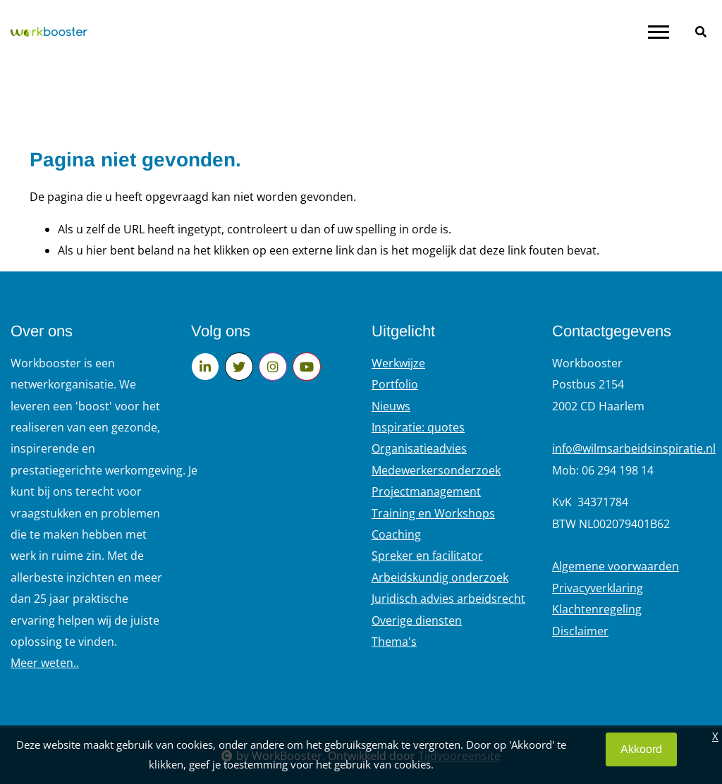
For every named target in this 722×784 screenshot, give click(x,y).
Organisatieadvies (419, 448)
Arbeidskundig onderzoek (440, 577)
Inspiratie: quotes (418, 427)
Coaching (396, 534)
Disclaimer (580, 631)
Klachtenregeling (597, 609)
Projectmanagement (426, 491)
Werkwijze (398, 363)
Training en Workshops (433, 513)
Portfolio (395, 384)
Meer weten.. (45, 662)
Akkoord (641, 749)
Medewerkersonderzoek (436, 470)
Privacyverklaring (597, 588)
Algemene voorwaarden (615, 566)
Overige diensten (417, 620)
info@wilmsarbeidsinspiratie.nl (634, 448)
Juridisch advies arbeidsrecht (448, 598)
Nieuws (391, 406)
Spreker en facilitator (427, 555)
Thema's (394, 641)
